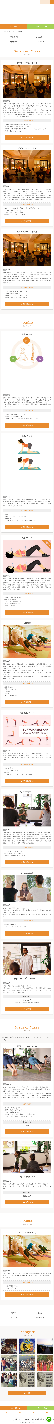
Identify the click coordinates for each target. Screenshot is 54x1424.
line (6, 1412)
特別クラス (14, 42)
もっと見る (27, 1393)
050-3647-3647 (47, 2)
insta (20, 1412)
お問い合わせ (42, 2)
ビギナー (14, 1313)
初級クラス (14, 37)
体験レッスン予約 (41, 26)
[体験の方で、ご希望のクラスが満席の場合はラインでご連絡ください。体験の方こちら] (48, 1419)
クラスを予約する (15, 26)
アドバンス (40, 42)
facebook (33, 1412)
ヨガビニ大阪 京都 (7, 2)
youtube (47, 1412)
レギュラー (40, 37)
